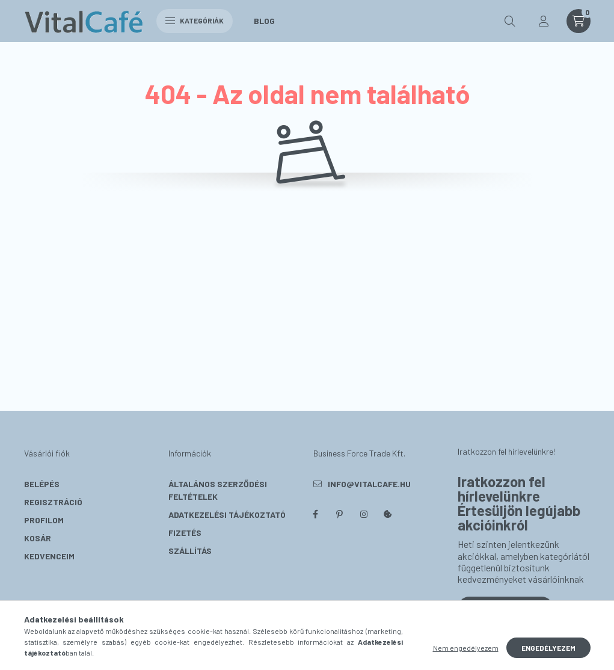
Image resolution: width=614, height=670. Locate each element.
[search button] (510, 21)
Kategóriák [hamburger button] (194, 20)
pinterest (340, 514)
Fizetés (184, 532)
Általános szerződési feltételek (217, 490)
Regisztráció (53, 502)
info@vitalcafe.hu (369, 484)
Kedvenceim (49, 556)
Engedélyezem (548, 648)
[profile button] (544, 21)
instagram (364, 514)
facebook (316, 514)
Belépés (42, 484)
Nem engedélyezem (466, 648)
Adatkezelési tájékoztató (227, 514)
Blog (264, 21)
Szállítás (190, 551)
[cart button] (578, 21)
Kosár (37, 538)
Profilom (44, 520)
